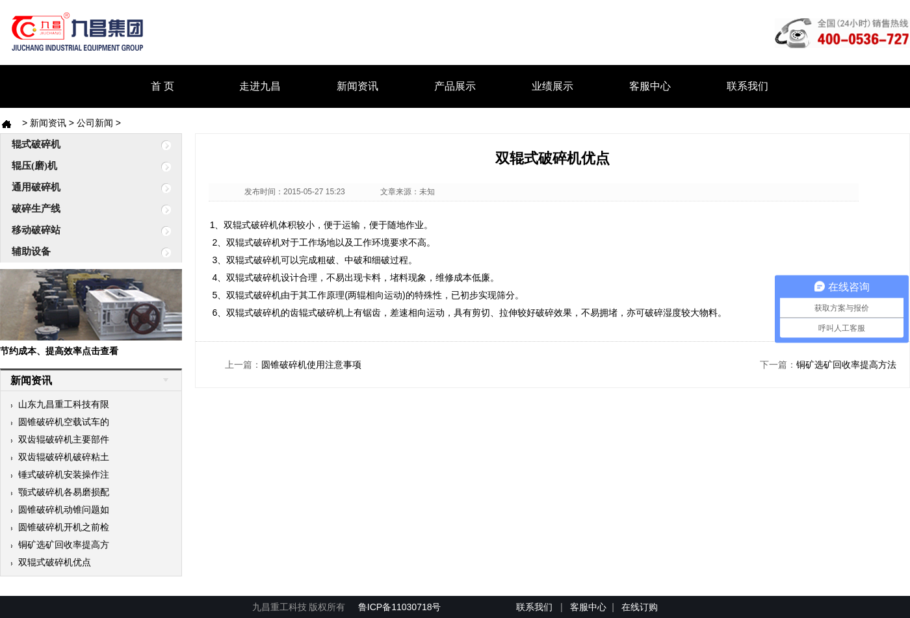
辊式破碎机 (80, 145)
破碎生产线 (80, 209)
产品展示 (455, 86)
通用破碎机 (80, 188)
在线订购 (639, 607)
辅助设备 (80, 252)
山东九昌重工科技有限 (59, 404)
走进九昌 (260, 86)
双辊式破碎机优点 (50, 562)
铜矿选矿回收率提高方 (59, 544)
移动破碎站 (80, 231)
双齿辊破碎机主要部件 (59, 439)
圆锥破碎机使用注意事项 (311, 364)
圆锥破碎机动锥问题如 (59, 509)
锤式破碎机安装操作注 (59, 474)
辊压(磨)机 (80, 166)
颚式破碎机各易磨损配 (59, 492)
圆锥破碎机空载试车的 (59, 422)
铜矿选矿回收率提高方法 (846, 364)
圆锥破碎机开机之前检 (59, 527)
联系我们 (747, 86)
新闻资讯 (357, 86)
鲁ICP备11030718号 (401, 607)
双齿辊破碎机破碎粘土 (59, 457)
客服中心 (650, 86)
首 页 (162, 86)
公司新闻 (95, 123)
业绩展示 (552, 86)
